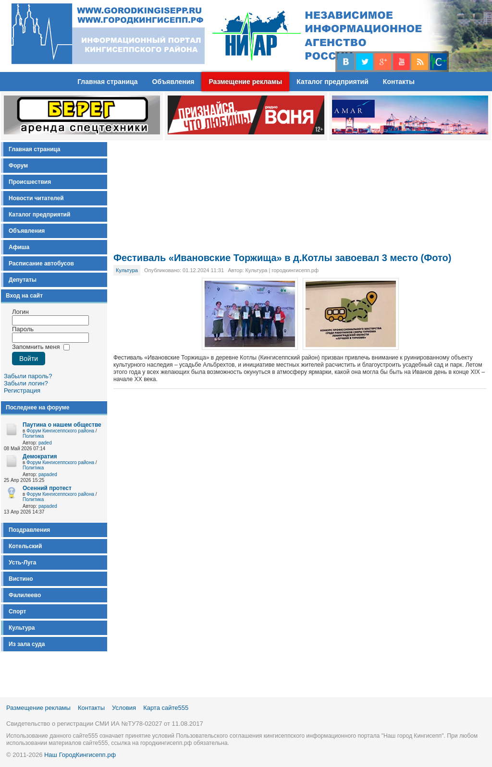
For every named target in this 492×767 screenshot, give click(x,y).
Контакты (91, 707)
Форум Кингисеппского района (60, 430)
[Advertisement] (300, 189)
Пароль (23, 329)
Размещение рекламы (38, 707)
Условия (124, 707)
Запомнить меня (36, 346)
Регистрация (22, 390)
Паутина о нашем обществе (62, 424)
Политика (33, 436)
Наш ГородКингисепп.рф (80, 754)
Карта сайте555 (165, 707)
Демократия (40, 456)
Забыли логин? (26, 383)
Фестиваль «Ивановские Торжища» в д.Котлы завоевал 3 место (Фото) (282, 257)
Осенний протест (47, 488)
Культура (127, 270)
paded (45, 442)
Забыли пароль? (28, 376)
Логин (20, 311)
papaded (47, 474)
